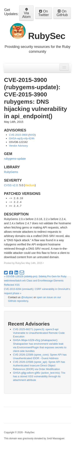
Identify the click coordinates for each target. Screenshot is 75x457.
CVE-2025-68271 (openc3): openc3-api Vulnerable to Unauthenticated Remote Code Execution (39, 333)
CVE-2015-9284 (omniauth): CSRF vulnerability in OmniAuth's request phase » (37, 291)
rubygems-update (15, 158)
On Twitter (43, 13)
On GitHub (62, 13)
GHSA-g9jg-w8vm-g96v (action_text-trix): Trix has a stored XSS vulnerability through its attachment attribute (39, 376)
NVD (32, 134)
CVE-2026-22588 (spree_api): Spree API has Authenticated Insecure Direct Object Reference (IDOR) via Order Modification (39, 365)
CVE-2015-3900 (18, 134)
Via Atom (26, 13)
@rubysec (27, 297)
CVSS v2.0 (11, 185)
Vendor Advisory (18, 145)
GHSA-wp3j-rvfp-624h (21, 138)
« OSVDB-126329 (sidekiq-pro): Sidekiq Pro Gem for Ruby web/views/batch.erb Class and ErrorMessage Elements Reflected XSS (35, 280)
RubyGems (11, 172)
